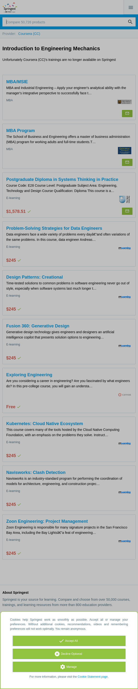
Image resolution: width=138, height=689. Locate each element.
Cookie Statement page (93, 676)
